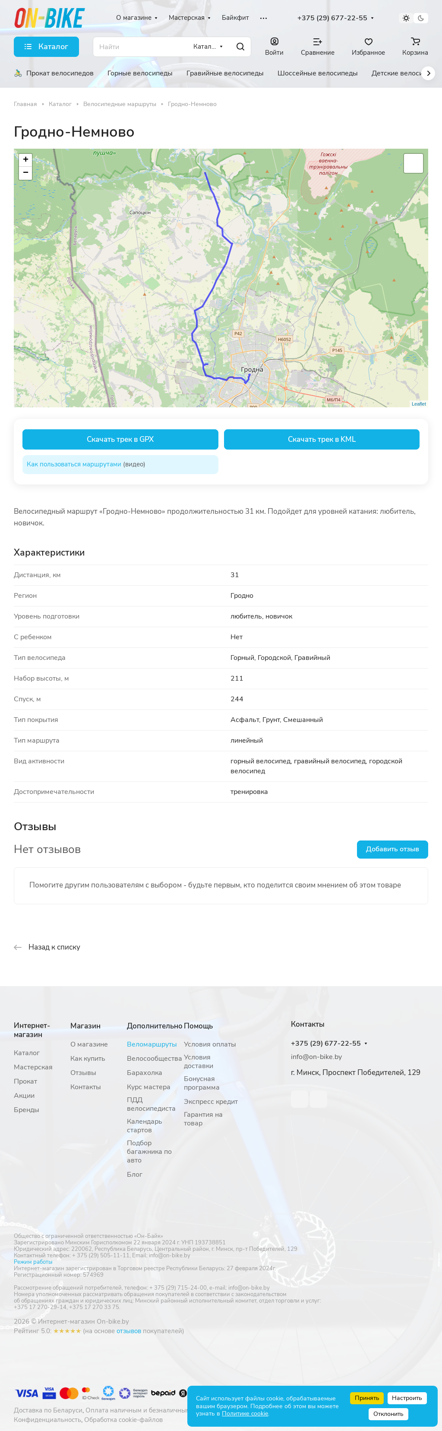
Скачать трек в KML (322, 439)
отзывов (129, 1331)
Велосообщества (154, 1058)
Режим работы (33, 1262)
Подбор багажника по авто (149, 1151)
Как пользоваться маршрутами (74, 464)
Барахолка (144, 1073)
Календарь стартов (144, 1126)
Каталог (27, 1053)
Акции (24, 1095)
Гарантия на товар (203, 1119)
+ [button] (25, 160)
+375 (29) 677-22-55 (332, 18)
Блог (134, 1174)
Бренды (26, 1110)
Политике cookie (245, 1413)
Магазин (85, 1026)
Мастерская (33, 1067)
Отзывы (83, 1073)
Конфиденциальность (47, 1419)
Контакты (85, 1087)
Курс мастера (148, 1087)
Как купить (87, 1058)
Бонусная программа (202, 1083)
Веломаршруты (152, 1044)
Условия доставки (198, 1062)
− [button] (25, 173)
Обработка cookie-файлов (123, 1419)
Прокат (25, 1081)
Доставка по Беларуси (48, 1410)
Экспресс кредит (211, 1101)
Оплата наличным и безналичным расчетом (152, 1410)
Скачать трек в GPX (120, 439)
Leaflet (419, 403)
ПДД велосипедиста (151, 1104)
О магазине (89, 1044)
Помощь (198, 1026)
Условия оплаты (210, 1044)
